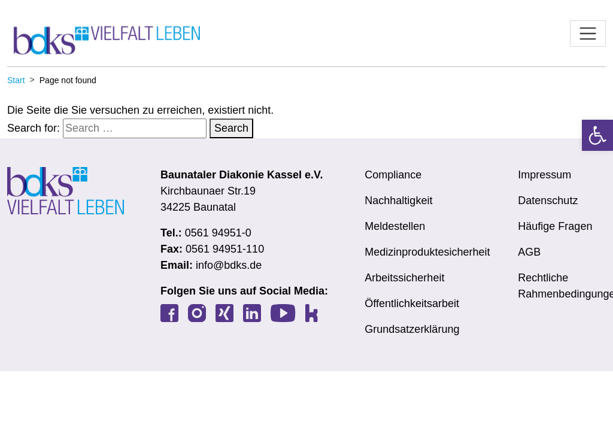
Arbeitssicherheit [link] (404, 278)
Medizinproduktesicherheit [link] (427, 252)
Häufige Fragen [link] (555, 226)
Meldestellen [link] (395, 226)
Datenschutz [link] (548, 201)
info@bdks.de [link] (229, 265)
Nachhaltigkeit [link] (398, 201)
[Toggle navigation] (588, 33)
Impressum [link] (544, 175)
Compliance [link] (393, 175)
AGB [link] (529, 252)
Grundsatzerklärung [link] (412, 329)
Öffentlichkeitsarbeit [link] (412, 303)
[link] (597, 135)
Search (231, 128)
